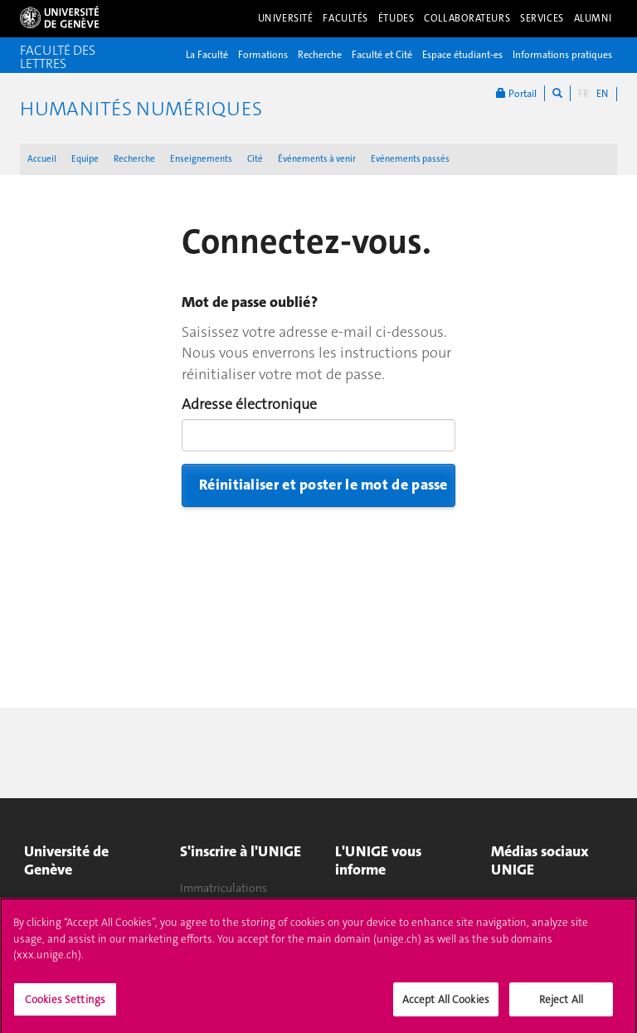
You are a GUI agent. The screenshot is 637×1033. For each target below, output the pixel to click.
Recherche (320, 54)
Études (396, 18)
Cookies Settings (65, 1005)
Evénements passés (410, 159)
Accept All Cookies (445, 1005)
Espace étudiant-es (462, 54)
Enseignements (201, 159)
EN (602, 93)
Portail (516, 93)
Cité (255, 159)
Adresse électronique (249, 404)
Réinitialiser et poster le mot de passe (323, 485)
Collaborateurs (467, 18)
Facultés (345, 18)
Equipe (85, 159)
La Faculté (207, 54)
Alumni (593, 18)
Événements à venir (317, 159)
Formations (263, 54)
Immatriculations (223, 887)
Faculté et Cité (382, 54)
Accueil (41, 159)
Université (286, 18)
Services (542, 18)
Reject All (561, 1005)
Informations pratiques (562, 54)
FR (583, 93)
